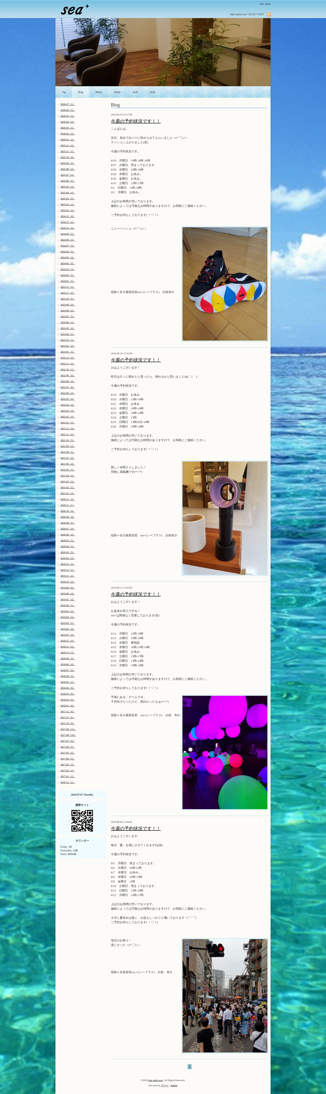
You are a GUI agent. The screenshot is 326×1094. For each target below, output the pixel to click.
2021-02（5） (67, 487)
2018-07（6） (67, 670)
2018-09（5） (67, 658)
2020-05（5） (67, 540)
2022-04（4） (67, 404)
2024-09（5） (67, 233)
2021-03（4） (67, 481)
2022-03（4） (67, 410)
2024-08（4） (67, 239)
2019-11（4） (67, 575)
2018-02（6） (67, 699)
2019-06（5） (67, 605)
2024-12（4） (67, 216)
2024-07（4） (67, 245)
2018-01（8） (67, 705)
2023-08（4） (67, 310)
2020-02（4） (67, 558)
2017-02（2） (67, 770)
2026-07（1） (67, 104)
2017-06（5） (67, 746)
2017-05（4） (67, 752)
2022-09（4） (67, 375)
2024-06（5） (67, 251)
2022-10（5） (67, 369)
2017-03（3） (67, 764)
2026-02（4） (67, 133)
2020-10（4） (67, 511)
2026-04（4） (67, 121)
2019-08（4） (67, 593)
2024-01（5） (67, 281)
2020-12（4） (67, 499)
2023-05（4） (67, 328)
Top (64, 92)
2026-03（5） (67, 127)
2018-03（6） (67, 693)
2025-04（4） (67, 192)
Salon (117, 92)
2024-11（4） (67, 222)
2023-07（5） (67, 316)
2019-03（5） (67, 623)
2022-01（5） (67, 422)
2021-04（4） (67, 475)
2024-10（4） (67, 228)
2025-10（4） (67, 157)
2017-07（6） (67, 741)
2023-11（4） (67, 292)
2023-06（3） (67, 322)
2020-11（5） (67, 505)
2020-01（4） (67, 564)
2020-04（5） (67, 546)
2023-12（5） (67, 287)
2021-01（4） (67, 493)
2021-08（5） (67, 452)
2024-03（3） (67, 269)
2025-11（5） (67, 151)
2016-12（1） (67, 782)
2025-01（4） (67, 210)
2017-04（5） (67, 758)
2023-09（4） (67, 304)
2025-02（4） (67, 204)
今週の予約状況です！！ (136, 121)
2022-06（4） (67, 393)
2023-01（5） (67, 351)
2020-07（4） (67, 528)
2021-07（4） (67, 458)
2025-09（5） (67, 163)
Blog (80, 92)
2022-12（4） (67, 357)
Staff (135, 92)
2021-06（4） (67, 463)
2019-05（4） (67, 611)
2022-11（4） (67, 363)
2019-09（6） (67, 587)
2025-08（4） (67, 169)
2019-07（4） (67, 599)
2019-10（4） (67, 581)
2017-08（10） (68, 735)
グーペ (164, 1085)
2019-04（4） (67, 617)
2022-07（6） (67, 387)
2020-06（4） (67, 534)
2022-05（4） (67, 399)
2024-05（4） (67, 257)
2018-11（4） (67, 646)
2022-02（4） (67, 416)
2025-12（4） (67, 145)
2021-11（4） (67, 434)
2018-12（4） (67, 640)
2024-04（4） (67, 263)
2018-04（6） (67, 687)
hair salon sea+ (155, 1080)
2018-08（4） (67, 664)
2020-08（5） (67, 522)
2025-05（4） (67, 186)
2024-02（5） (67, 275)
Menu (99, 92)
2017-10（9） (67, 723)
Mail (152, 92)
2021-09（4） (67, 446)
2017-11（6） (67, 717)
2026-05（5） (67, 116)
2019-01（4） (67, 634)
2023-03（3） (67, 340)
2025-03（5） (67, 198)
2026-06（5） (67, 110)
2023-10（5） (67, 298)
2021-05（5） (67, 469)
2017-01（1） (67, 776)
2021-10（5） (67, 440)
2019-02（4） (67, 629)
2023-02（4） (67, 345)
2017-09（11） (68, 729)
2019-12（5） (67, 570)
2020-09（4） (67, 516)
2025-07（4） (67, 174)
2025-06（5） (67, 180)
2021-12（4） (67, 428)
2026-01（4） (67, 139)
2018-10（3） (67, 652)
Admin (173, 1085)
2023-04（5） (67, 334)
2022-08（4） (67, 381)
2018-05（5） (67, 682)
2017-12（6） (67, 711)
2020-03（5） (67, 552)
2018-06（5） (67, 676)
